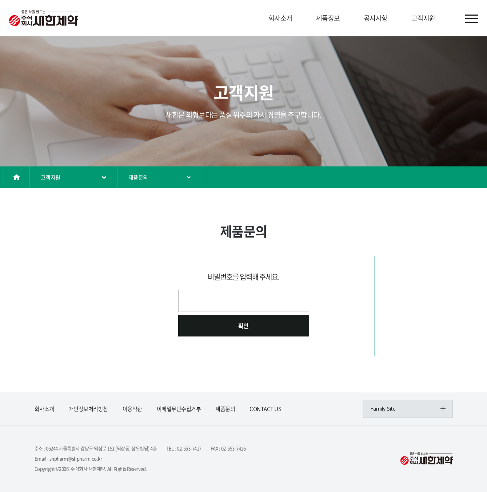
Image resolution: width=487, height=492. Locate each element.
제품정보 (328, 18)
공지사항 (376, 18)
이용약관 (132, 409)
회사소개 (280, 18)
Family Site (383, 408)
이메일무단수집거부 (179, 409)
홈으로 (17, 177)
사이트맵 (471, 19)
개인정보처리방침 (88, 409)
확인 (243, 325)
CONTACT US (265, 409)
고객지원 (423, 18)
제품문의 (138, 177)
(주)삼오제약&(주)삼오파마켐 (43, 18)
